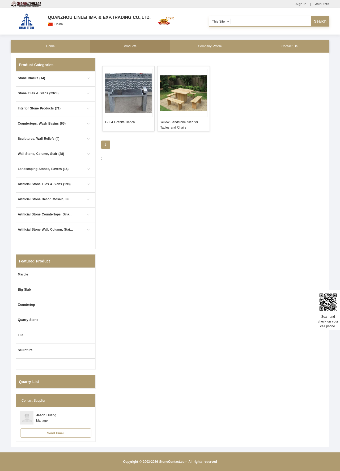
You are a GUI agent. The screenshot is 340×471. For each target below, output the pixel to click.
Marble (23, 274)
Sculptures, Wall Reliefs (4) (39, 139)
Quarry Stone (28, 320)
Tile (20, 335)
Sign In (301, 4)
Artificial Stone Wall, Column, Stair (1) (46, 229)
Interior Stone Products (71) (39, 108)
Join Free (322, 4)
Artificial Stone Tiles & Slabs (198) (44, 184)
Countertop (26, 305)
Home (50, 46)
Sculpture (25, 350)
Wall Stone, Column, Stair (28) (41, 154)
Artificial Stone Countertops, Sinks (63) (46, 214)
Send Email (56, 433)
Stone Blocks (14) (31, 78)
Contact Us (290, 46)
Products (130, 46)
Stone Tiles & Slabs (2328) (38, 93)
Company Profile (210, 46)
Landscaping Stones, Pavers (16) (43, 169)
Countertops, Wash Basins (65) (42, 123)
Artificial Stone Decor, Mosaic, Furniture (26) (46, 199)
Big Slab (24, 289)
